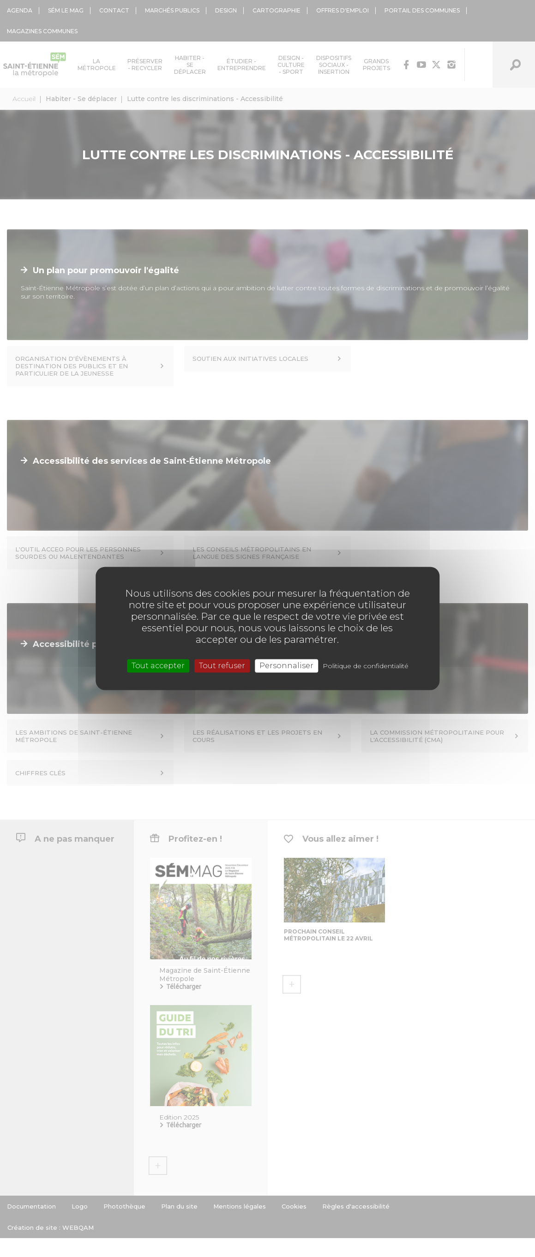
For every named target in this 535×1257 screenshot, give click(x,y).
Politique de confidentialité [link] (366, 666)
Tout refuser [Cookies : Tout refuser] (222, 665)
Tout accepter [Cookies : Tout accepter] (158, 665)
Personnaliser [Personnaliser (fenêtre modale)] (286, 665)
